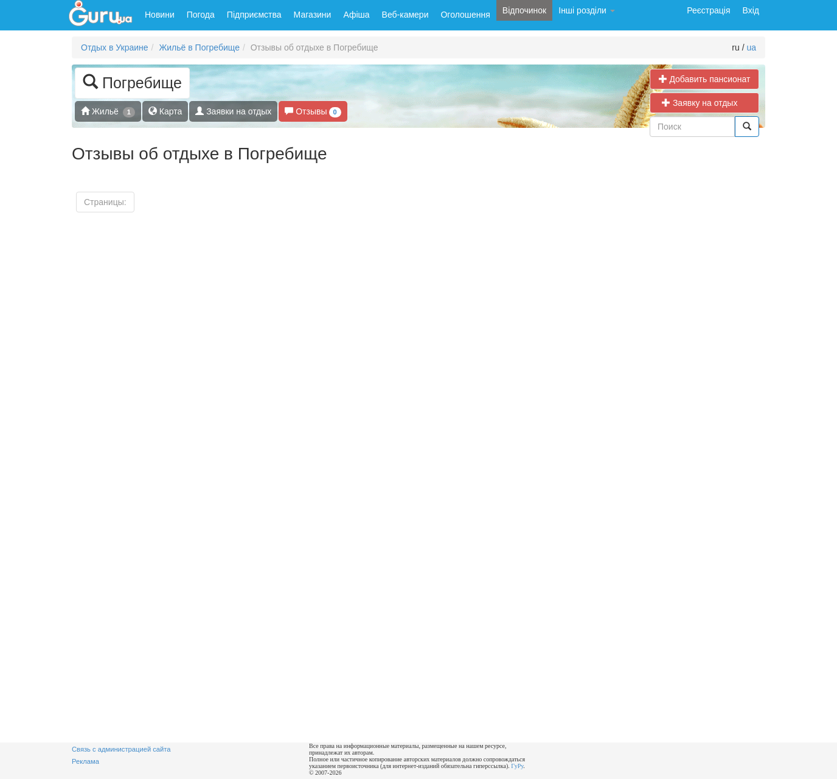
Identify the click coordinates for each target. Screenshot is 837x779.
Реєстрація (708, 10)
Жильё (108, 111)
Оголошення (465, 14)
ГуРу (517, 766)
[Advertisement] (662, 559)
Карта (165, 111)
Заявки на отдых (233, 111)
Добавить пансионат (705, 79)
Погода (201, 14)
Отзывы (313, 111)
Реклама (85, 761)
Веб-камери (405, 14)
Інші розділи (586, 10)
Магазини (313, 14)
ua (751, 47)
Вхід (751, 10)
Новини (160, 14)
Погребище (132, 81)
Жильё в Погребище (199, 47)
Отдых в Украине (114, 47)
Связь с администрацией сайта (121, 749)
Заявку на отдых (704, 102)
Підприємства (254, 14)
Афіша (356, 14)
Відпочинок (524, 10)
